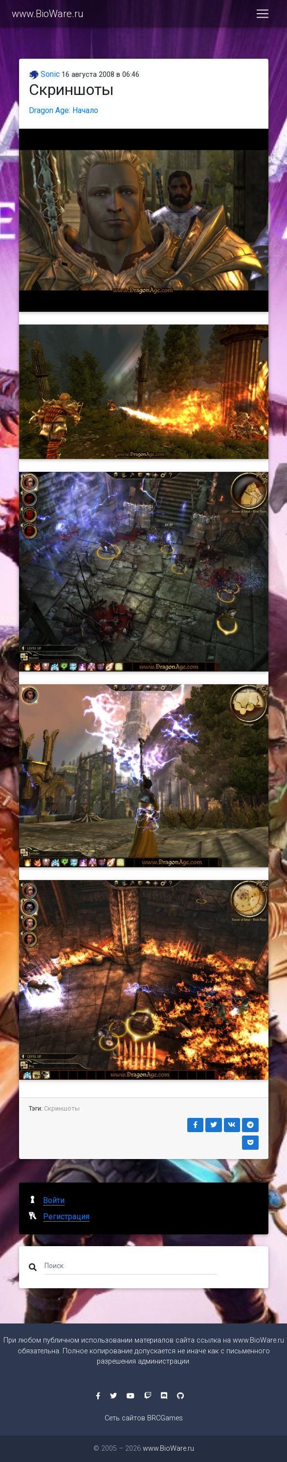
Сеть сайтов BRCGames (144, 1418)
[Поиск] (130, 1265)
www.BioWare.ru (48, 14)
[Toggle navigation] (262, 13)
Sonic (44, 74)
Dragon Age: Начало (63, 110)
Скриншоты (62, 1108)
